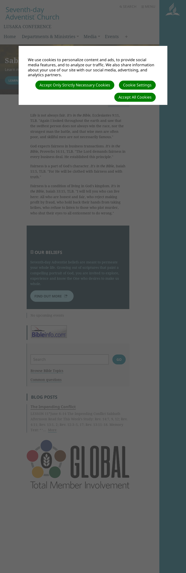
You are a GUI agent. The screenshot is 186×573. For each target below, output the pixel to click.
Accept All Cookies (135, 97)
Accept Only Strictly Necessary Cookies (74, 85)
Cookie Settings (137, 85)
